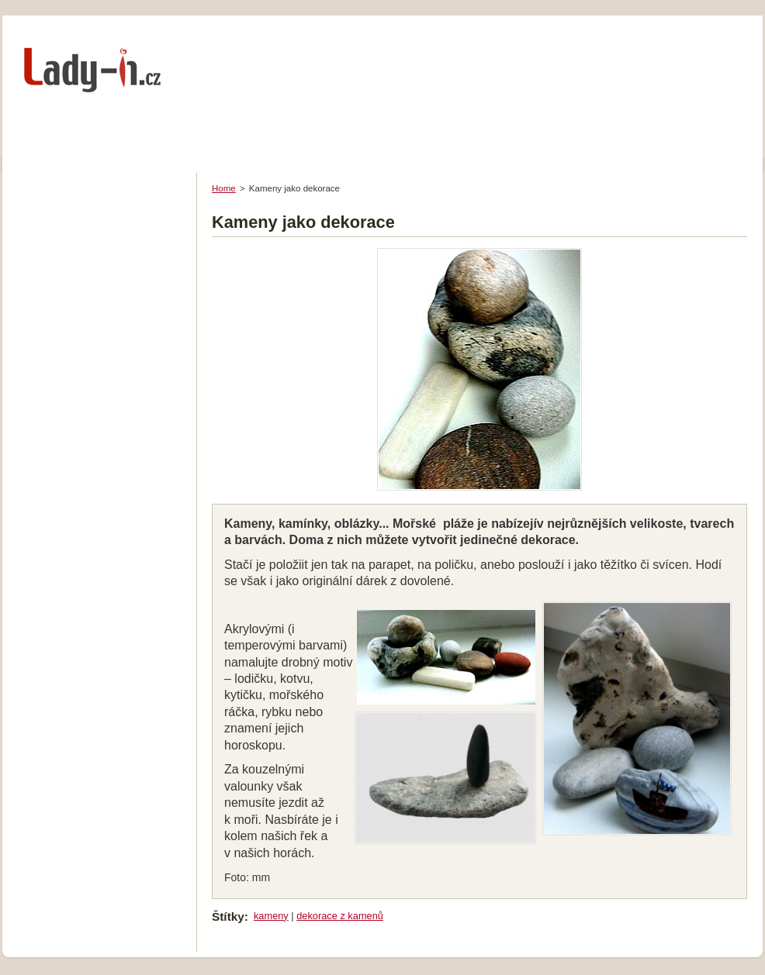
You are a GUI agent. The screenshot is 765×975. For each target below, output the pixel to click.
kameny (271, 916)
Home (224, 188)
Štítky (228, 916)
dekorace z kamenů (339, 916)
